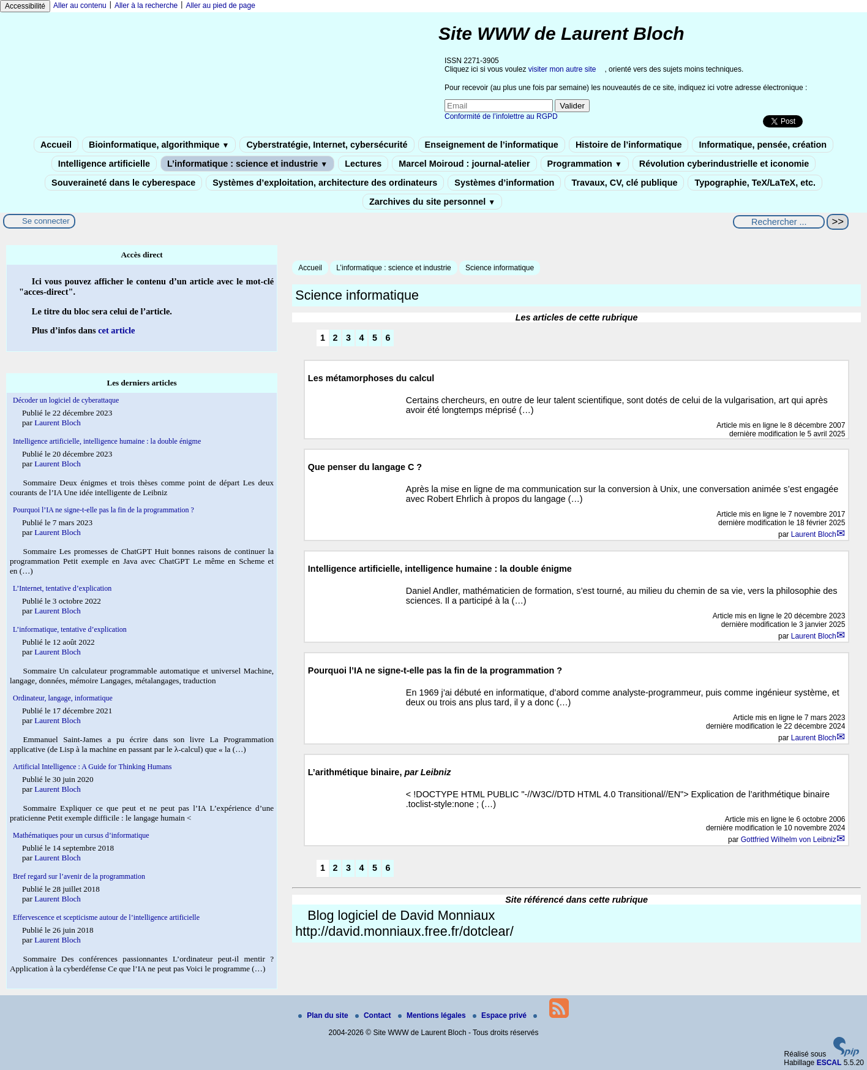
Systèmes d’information (504, 183)
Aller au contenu (80, 5)
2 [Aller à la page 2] (335, 338)
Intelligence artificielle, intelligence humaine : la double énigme (107, 441)
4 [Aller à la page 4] (361, 338)
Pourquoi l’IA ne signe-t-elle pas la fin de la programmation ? (103, 510)
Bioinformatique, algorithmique (159, 145)
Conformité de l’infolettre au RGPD (501, 116)
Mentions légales (433, 1015)
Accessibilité (25, 6)
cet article (116, 330)
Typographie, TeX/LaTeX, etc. (755, 183)
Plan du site (324, 1015)
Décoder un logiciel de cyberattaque (66, 400)
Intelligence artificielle (104, 164)
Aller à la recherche (146, 5)
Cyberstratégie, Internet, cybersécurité (326, 145)
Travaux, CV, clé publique (624, 183)
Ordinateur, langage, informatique (63, 698)
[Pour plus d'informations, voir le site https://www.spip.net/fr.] (846, 1054)
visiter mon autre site (562, 69)
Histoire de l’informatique (629, 145)
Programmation (584, 164)
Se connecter (46, 221)
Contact (374, 1015)
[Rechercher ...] (779, 222)
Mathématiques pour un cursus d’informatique (81, 835)
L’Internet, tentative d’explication (62, 588)
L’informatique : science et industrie (247, 164)
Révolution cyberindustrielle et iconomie (724, 164)
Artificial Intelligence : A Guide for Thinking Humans (92, 766)
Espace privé (500, 1015)
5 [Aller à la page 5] (374, 338)
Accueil (56, 145)
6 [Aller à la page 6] (388, 338)
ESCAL (829, 1062)
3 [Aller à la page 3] (348, 338)
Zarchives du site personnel (432, 202)
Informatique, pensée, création (763, 145)
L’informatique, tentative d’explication (70, 629)
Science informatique (499, 268)
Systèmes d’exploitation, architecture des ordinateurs (324, 183)
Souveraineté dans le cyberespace (123, 183)
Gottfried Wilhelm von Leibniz (788, 839)
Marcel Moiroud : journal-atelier (464, 164)
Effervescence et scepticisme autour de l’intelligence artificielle (106, 917)
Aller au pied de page (220, 5)
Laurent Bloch (813, 534)
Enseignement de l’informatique (491, 145)
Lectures (363, 164)
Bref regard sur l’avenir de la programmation (79, 876)
